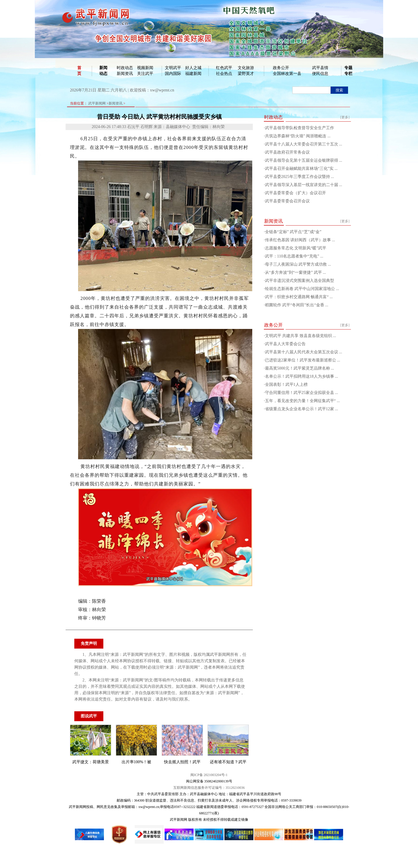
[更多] (344, 117)
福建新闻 (193, 73)
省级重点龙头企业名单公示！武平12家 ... (301, 409)
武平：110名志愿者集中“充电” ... (294, 256)
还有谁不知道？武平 (228, 762)
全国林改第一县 (287, 73)
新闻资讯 (125, 73)
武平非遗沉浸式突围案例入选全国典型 (299, 280)
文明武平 (173, 68)
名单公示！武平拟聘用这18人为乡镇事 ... (301, 376)
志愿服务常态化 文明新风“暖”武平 (296, 248)
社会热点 (224, 73)
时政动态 (125, 68)
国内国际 (173, 73)
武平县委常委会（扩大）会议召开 (295, 193)
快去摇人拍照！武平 (182, 762)
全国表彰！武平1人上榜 (286, 384)
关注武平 (145, 73)
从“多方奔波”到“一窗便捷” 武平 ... (295, 272)
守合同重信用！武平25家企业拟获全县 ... (301, 392)
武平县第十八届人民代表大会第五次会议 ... (303, 352)
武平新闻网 (97, 103)
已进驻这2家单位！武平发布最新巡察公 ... (302, 360)
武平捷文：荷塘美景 (90, 762)
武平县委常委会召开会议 (287, 201)
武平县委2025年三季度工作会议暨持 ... (299, 176)
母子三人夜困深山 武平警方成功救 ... (298, 264)
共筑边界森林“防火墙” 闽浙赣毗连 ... (298, 136)
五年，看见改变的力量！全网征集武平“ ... (302, 401)
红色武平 (224, 68)
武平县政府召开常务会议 (287, 152)
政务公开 (281, 68)
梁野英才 (246, 73)
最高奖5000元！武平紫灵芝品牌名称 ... (299, 368)
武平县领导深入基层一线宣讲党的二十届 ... (303, 185)
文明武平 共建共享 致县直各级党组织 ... (300, 336)
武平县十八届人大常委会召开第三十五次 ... (303, 144)
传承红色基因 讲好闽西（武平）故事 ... (300, 240)
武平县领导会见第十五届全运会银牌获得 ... (303, 160)
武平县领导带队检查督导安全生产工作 (299, 128)
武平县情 (320, 68)
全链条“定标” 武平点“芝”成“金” (293, 232)
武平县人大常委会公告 (285, 344)
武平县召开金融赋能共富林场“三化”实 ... (301, 168)
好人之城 (193, 68)
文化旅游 (246, 68)
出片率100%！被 (137, 762)
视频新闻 (145, 68)
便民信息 (320, 73)
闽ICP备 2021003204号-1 (209, 775)
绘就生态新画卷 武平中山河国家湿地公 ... (302, 289)
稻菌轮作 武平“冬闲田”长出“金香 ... (296, 305)
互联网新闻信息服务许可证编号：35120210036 (209, 788)
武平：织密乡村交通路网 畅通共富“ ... (299, 297)
